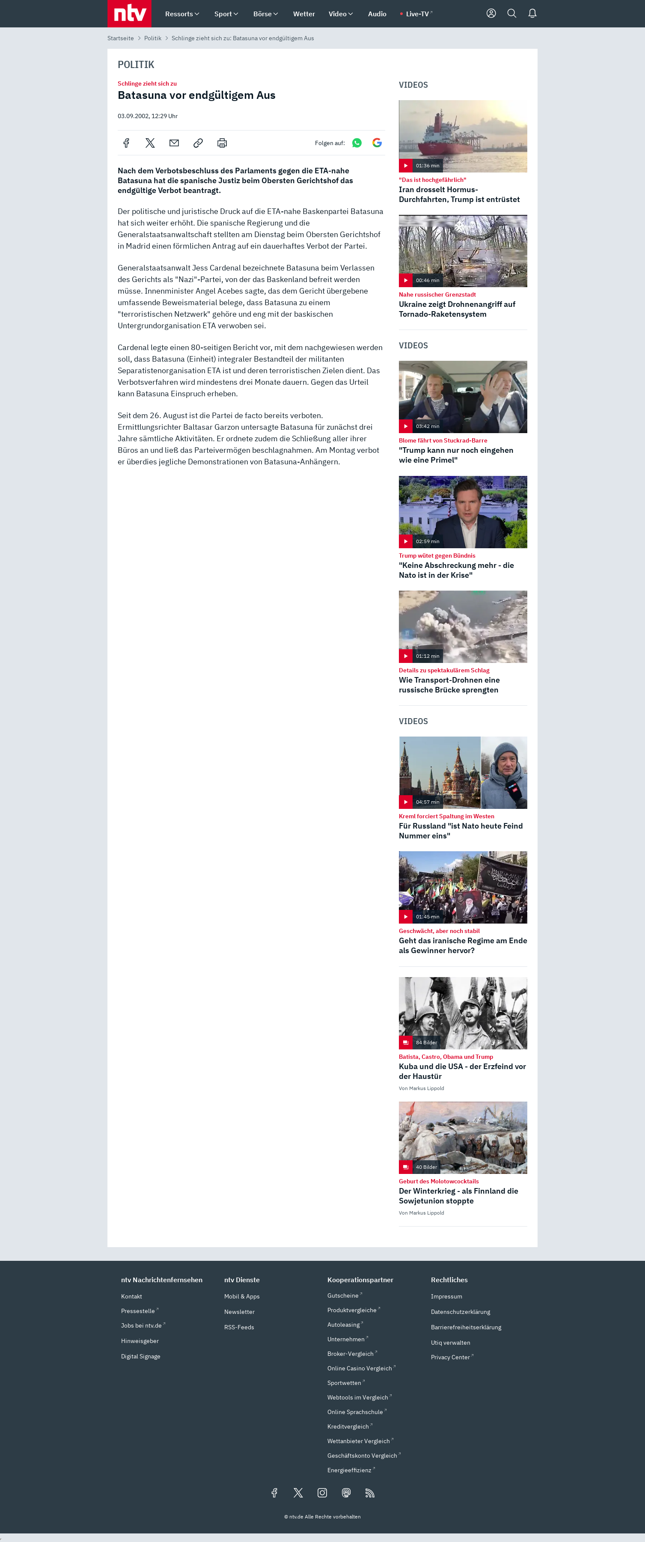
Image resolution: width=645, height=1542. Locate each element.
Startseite (120, 38)
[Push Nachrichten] (532, 13)
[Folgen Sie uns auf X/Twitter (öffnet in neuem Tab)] (298, 1493)
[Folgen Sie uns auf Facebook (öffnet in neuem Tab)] (274, 1493)
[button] (167, 1280)
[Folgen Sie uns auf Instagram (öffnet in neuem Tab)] (322, 1493)
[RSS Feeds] (370, 1493)
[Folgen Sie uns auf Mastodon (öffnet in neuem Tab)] (346, 1493)
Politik (152, 38)
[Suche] (512, 13)
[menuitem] (197, 13)
